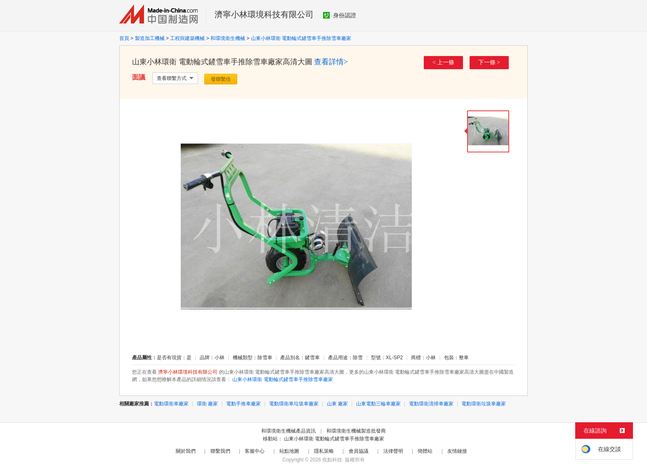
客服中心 (254, 451)
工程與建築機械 (187, 38)
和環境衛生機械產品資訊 (288, 431)
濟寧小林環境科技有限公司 (264, 14)
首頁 (124, 38)
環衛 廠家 (207, 404)
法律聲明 (393, 451)
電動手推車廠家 (243, 404)
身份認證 (339, 15)
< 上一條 (443, 62)
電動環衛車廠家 (171, 404)
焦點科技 (332, 460)
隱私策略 (324, 451)
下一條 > (489, 62)
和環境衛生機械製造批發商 (356, 431)
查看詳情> (331, 62)
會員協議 (358, 451)
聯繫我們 (220, 451)
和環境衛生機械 (227, 38)
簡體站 (425, 451)
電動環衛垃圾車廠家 (483, 404)
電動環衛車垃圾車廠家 (294, 404)
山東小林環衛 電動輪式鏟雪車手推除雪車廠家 (301, 38)
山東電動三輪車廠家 (378, 404)
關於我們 (186, 451)
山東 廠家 (337, 404)
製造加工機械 (150, 38)
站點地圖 (289, 451)
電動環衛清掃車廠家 (431, 404)
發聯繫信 (221, 79)
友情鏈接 (457, 451)
